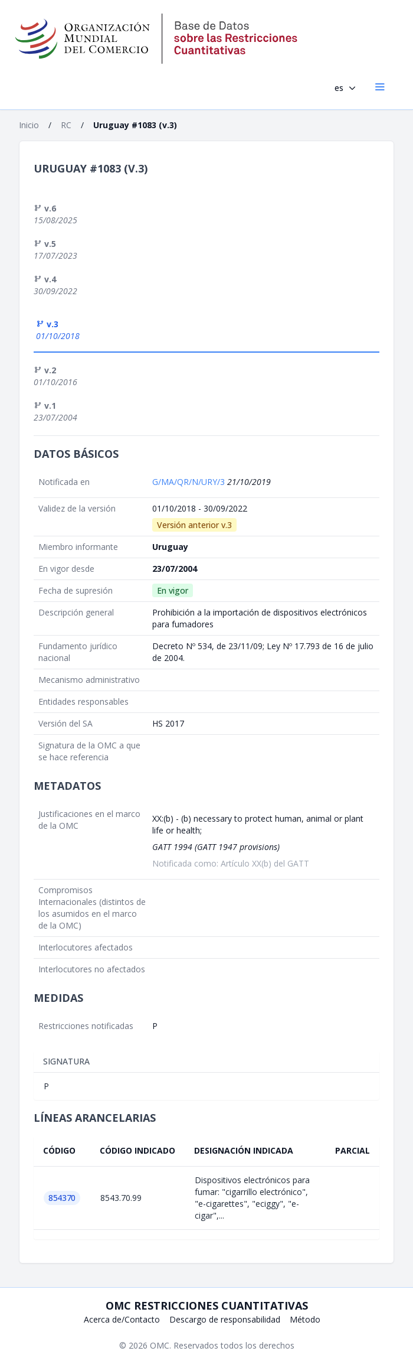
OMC (159, 1345)
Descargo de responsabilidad (224, 1319)
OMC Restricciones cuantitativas (207, 1305)
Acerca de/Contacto (122, 1319)
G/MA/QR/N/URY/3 (189, 481)
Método (305, 1319)
